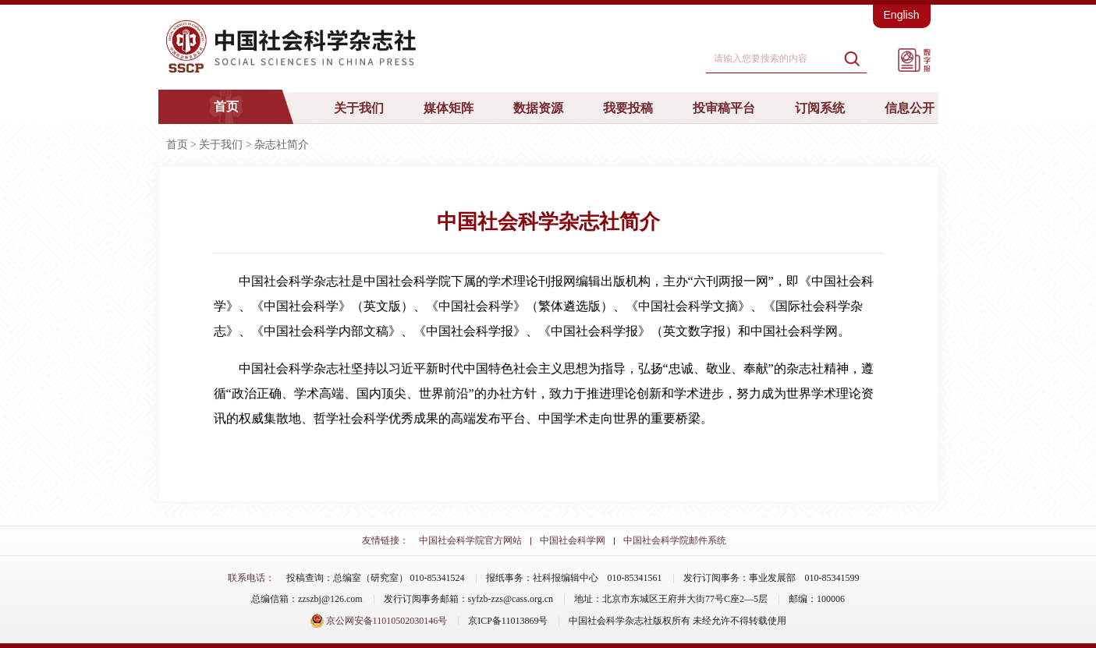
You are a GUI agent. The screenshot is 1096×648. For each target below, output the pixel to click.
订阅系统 (820, 108)
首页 (226, 106)
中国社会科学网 (572, 540)
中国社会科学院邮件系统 (674, 540)
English (902, 15)
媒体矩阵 (449, 108)
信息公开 (910, 108)
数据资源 (538, 108)
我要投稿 (628, 108)
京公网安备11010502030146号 (379, 620)
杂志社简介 (281, 144)
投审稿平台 (724, 108)
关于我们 (359, 108)
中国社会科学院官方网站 (470, 540)
